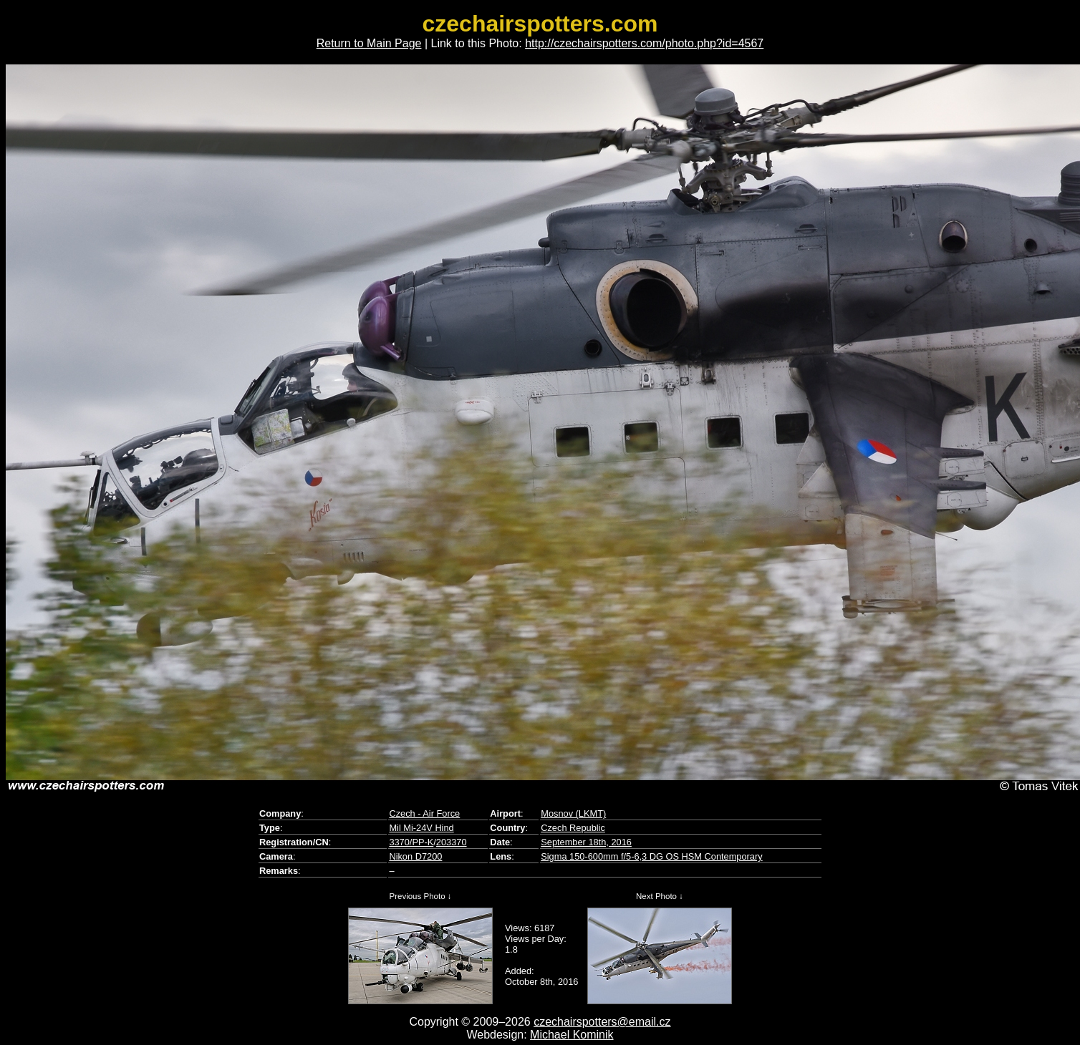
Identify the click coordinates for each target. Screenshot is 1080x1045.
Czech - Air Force (424, 813)
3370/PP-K (411, 842)
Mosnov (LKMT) (573, 813)
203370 (451, 842)
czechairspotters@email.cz (602, 1022)
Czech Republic (573, 827)
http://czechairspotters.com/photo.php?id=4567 (644, 43)
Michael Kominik (571, 1035)
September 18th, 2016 (586, 842)
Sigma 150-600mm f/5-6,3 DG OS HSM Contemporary (651, 856)
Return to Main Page (369, 43)
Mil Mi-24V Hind (421, 827)
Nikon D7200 (415, 856)
